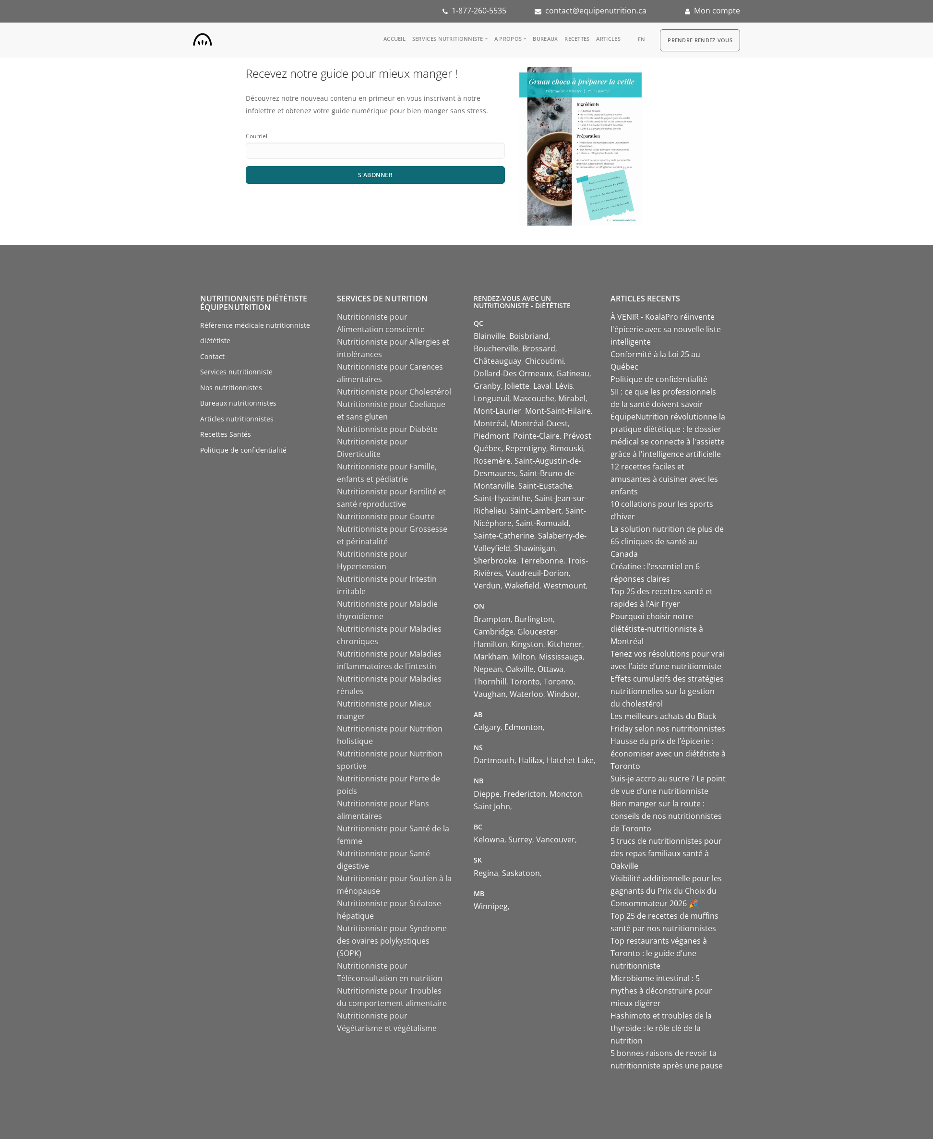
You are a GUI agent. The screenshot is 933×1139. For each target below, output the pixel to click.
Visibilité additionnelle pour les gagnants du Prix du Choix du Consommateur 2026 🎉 (666, 891)
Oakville (520, 669)
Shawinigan (534, 548)
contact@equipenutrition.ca (595, 10)
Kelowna (489, 839)
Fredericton (524, 794)
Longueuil (491, 398)
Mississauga (561, 656)
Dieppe (487, 794)
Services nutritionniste (447, 38)
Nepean (488, 669)
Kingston (527, 644)
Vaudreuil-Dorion (537, 573)
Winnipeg (491, 906)
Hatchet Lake (570, 760)
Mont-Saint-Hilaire (558, 411)
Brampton (492, 619)
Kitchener (564, 644)
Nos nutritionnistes (231, 387)
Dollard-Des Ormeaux (513, 373)
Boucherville (496, 348)
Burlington (533, 619)
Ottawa (550, 669)
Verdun (487, 585)
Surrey (520, 839)
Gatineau (572, 373)
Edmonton (523, 727)
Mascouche (533, 398)
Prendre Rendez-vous (700, 40)
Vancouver (555, 839)
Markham (491, 656)
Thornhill (490, 681)
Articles (608, 38)
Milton (523, 656)
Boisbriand (529, 336)
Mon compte (717, 10)
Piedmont (491, 436)
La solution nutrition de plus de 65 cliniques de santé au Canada (667, 541)
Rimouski (566, 448)
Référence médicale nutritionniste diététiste (255, 333)
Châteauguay (497, 361)
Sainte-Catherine (504, 535)
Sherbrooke (495, 560)
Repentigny (525, 448)
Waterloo (526, 694)
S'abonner (375, 175)
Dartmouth (494, 760)
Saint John (492, 806)
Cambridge (494, 631)
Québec (488, 448)
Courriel (256, 136)
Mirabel (572, 398)
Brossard (538, 348)
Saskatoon (521, 873)
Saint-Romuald (542, 523)
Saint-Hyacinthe (502, 498)
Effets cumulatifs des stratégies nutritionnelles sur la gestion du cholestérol (667, 691)
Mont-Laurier (497, 411)
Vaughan (490, 694)
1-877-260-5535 (479, 10)
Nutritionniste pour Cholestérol (394, 391)
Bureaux (545, 38)
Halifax (530, 760)
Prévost (577, 436)
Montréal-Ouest (539, 423)
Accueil (394, 38)
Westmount (564, 585)
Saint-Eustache (545, 485)
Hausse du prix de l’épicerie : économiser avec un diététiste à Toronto (668, 753)
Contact (212, 356)
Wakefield (521, 585)
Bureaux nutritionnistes (238, 403)
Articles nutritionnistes (237, 418)
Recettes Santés (225, 434)
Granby (487, 386)
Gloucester (537, 631)
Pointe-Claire (536, 436)
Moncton (566, 794)
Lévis (564, 386)
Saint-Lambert (536, 510)
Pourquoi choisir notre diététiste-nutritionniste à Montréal (656, 629)
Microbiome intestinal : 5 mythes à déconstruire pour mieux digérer (661, 990)
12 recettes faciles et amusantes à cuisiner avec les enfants (664, 479)
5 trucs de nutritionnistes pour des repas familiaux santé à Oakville (666, 853)
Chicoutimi (544, 361)
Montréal (490, 423)
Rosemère (492, 461)
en (642, 39)
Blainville (489, 336)
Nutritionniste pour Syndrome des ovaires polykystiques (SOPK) (392, 941)
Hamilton (490, 644)
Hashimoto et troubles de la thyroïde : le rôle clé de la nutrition (661, 1028)
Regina (486, 873)
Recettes (576, 38)
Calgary (487, 727)
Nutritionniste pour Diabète (387, 429)
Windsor (562, 694)
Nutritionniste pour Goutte (386, 516)
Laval (542, 386)
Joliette (516, 386)
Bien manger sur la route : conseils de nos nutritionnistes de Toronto (666, 816)
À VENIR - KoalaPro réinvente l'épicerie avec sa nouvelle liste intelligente (665, 329)
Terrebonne (541, 560)
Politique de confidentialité (243, 450)
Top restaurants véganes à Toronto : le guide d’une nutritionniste (658, 953)
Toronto (525, 681)
